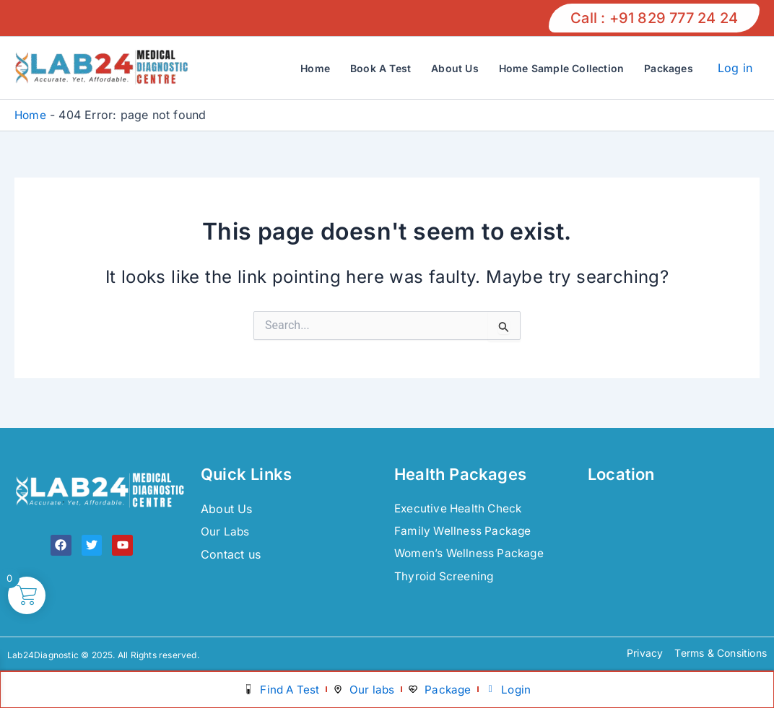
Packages (668, 68)
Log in (735, 68)
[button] (654, 18)
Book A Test (380, 68)
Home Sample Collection (561, 68)
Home (315, 68)
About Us (455, 68)
